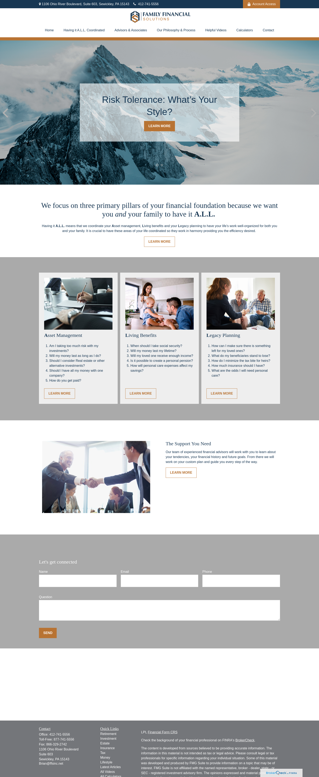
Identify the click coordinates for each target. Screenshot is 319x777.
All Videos (107, 771)
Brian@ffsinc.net (51, 763)
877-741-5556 (64, 739)
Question (45, 597)
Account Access (261, 4)
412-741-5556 (146, 4)
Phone (207, 571)
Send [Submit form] (47, 633)
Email (125, 571)
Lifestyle (106, 762)
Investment (108, 738)
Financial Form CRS (162, 732)
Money (105, 757)
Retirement (108, 734)
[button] (49, 30)
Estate (105, 743)
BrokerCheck (244, 740)
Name (43, 571)
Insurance (107, 748)
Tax (103, 753)
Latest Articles (110, 767)
